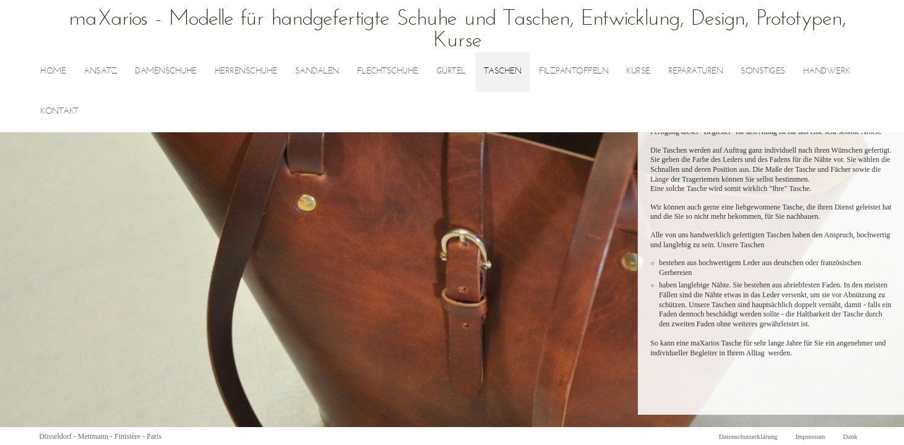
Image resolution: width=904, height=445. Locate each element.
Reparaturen (695, 71)
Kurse (638, 71)
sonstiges (763, 71)
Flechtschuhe (387, 71)
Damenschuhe (166, 71)
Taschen (503, 71)
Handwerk (826, 71)
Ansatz (100, 71)
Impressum (810, 436)
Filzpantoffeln (573, 71)
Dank (850, 436)
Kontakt (59, 111)
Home (53, 71)
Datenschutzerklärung (748, 436)
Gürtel (451, 71)
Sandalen (317, 71)
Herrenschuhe (246, 71)
